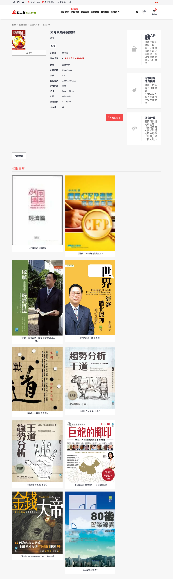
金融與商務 (35, 24)
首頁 (14, 24)
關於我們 (65, 12)
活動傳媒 (95, 12)
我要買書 (85, 12)
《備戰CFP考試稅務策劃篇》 (90, 253)
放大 (29, 53)
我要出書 (75, 11)
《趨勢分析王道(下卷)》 (37, 484)
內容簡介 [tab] (19, 155)
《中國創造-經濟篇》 (37, 247)
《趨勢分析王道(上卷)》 (90, 411)
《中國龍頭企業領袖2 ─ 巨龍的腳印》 (90, 485)
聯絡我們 (115, 12)
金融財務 (46, 24)
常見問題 (105, 12)
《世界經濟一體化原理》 (90, 337)
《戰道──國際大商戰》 (37, 413)
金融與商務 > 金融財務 (74, 58)
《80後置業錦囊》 (90, 569)
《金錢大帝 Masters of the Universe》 (37, 556)
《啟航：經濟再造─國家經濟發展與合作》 (37, 339)
